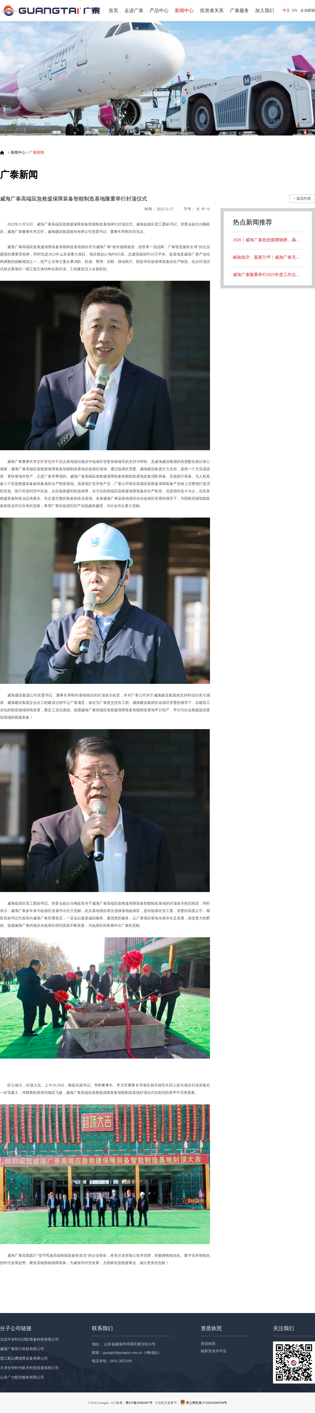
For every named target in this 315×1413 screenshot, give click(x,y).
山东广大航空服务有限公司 (22, 1377)
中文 (286, 10)
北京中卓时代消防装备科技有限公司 (29, 1339)
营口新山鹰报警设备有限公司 (24, 1358)
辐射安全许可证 (214, 1351)
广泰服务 (239, 10)
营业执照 (208, 1344)
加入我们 (264, 10)
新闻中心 (184, 10)
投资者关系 (212, 10)
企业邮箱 (307, 10)
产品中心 (159, 10)
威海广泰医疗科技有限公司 (22, 1349)
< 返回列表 (302, 199)
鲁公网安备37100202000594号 (206, 1403)
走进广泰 (133, 10)
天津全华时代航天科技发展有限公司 (29, 1368)
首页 (113, 10)
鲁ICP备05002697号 (139, 1403)
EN (294, 10)
